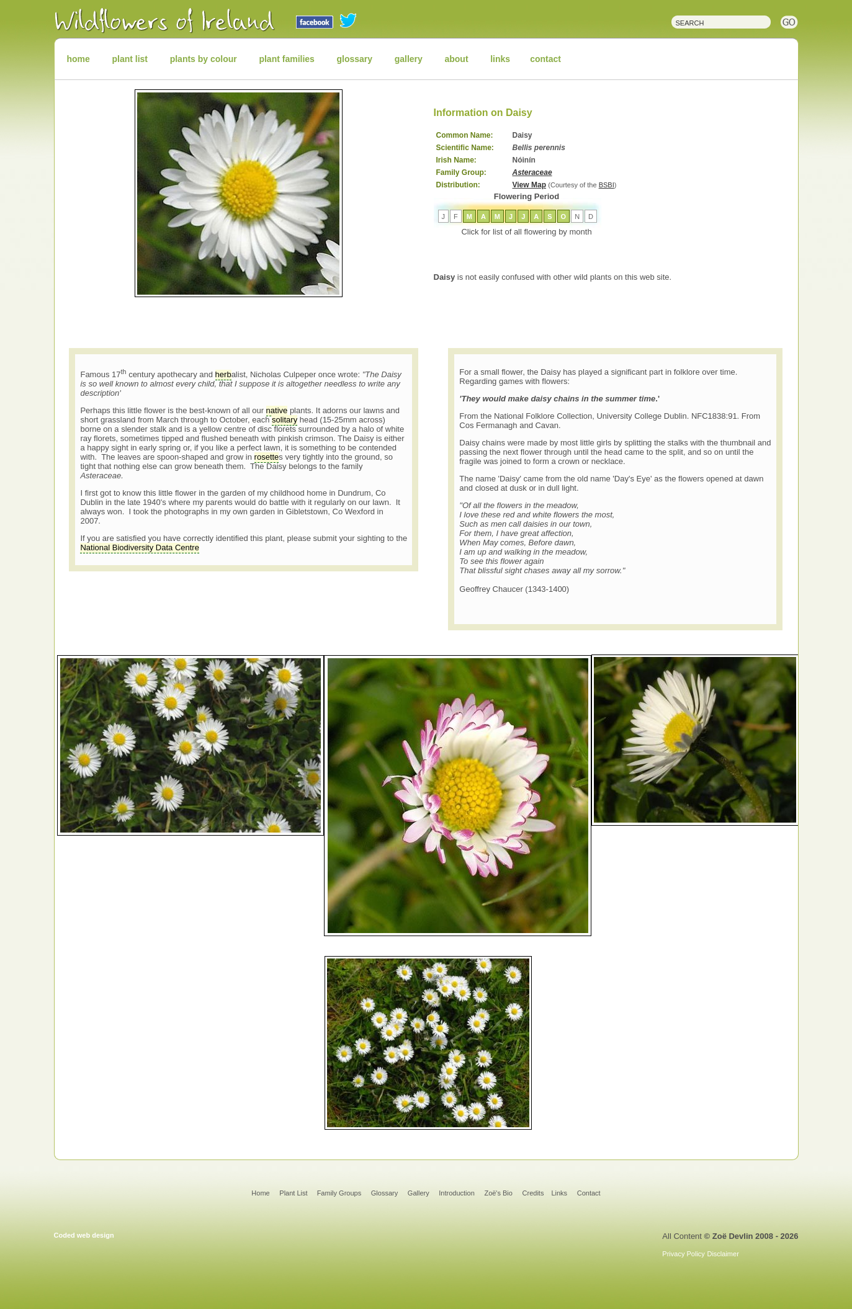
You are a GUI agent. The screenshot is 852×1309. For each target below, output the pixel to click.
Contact (589, 1193)
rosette (266, 457)
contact (545, 59)
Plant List (294, 1193)
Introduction (456, 1193)
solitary (284, 419)
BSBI (606, 185)
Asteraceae (532, 172)
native (277, 410)
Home (260, 1193)
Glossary (384, 1193)
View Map (529, 185)
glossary (355, 59)
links (500, 59)
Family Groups (339, 1193)
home (78, 59)
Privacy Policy (683, 1254)
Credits (533, 1193)
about (456, 59)
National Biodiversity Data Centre (139, 547)
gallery (409, 59)
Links (559, 1193)
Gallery (418, 1193)
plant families (286, 59)
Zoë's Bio (498, 1193)
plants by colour (203, 59)
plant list (130, 59)
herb (223, 374)
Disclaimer (722, 1254)
